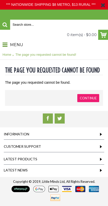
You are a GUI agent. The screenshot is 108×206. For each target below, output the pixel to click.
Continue (88, 98)
